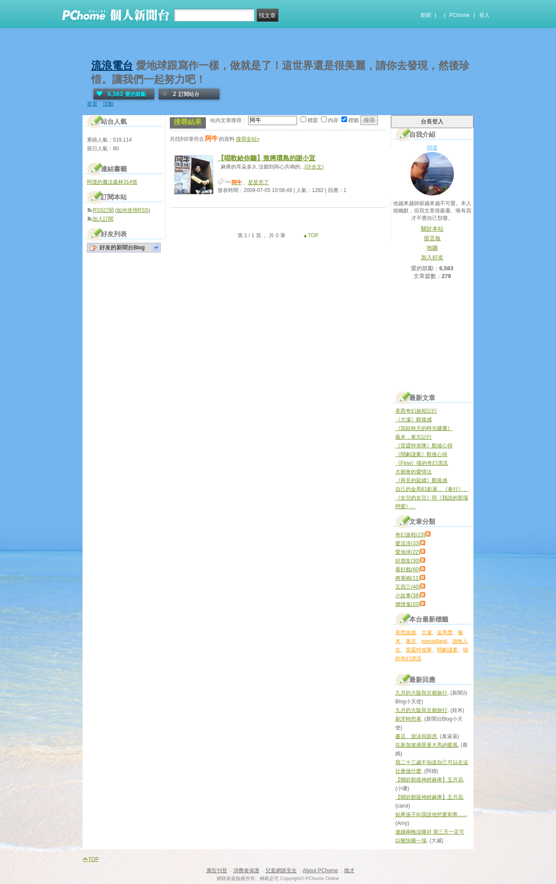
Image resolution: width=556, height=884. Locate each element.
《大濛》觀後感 (413, 420)
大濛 (426, 632)
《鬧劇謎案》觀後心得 (421, 454)
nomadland (434, 641)
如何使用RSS (133, 210)
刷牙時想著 (408, 719)
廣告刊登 (216, 870)
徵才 (349, 870)
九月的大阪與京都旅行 (421, 693)
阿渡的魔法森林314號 (112, 182)
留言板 (432, 238)
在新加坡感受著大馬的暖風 (426, 745)
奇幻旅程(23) (410, 535)
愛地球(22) (407, 552)
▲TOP (310, 235)
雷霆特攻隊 (419, 650)
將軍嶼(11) (407, 578)
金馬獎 (445, 632)
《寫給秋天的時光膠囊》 (424, 428)
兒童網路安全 (281, 870)
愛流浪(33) (407, 543)
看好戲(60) (407, 569)
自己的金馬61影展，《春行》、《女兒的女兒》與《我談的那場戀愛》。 (432, 498)
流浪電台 (112, 65)
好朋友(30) (407, 561)
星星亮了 (258, 182)
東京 (411, 641)
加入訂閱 (103, 219)
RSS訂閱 (103, 210)
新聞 (425, 15)
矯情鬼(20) (407, 604)
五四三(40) (407, 587)
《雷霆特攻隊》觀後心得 (424, 446)
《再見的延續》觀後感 (421, 480)
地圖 (432, 248)
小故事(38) (407, 596)
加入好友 (432, 257)
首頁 (92, 104)
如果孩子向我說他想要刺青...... (431, 814)
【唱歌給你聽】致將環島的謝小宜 (266, 158)
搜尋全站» (248, 139)
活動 (108, 104)
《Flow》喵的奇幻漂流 (421, 463)
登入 (484, 15)
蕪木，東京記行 (413, 437)
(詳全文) (314, 167)
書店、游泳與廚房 (416, 736)
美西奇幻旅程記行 (416, 411)
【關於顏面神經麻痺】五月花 (429, 780)
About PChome (320, 870)
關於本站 (432, 228)
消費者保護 (246, 870)
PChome (459, 15)
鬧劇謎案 (447, 650)
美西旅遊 (405, 632)
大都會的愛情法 (413, 472)
